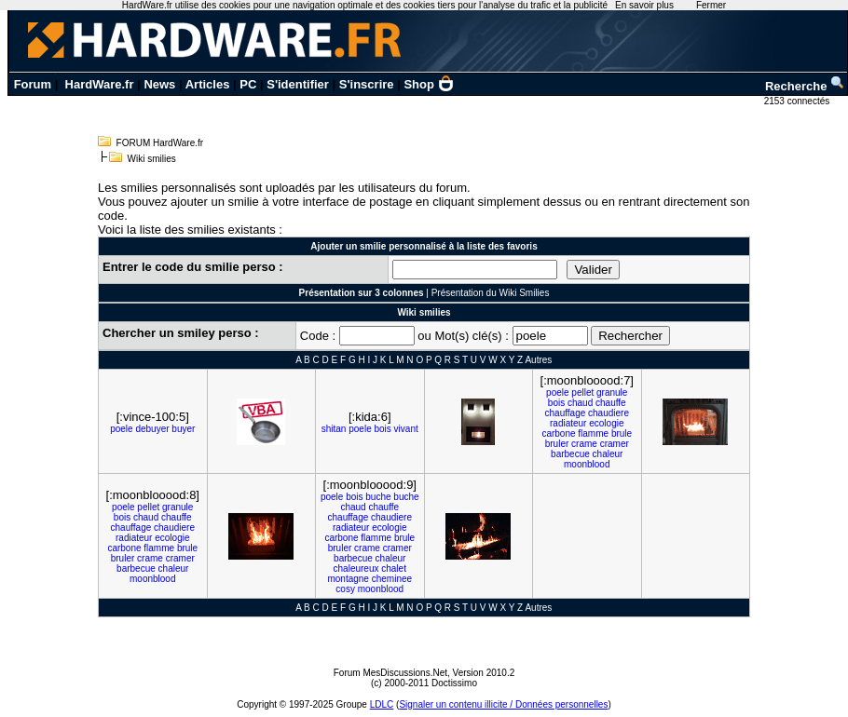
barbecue (570, 454)
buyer (183, 429)
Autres (538, 360)
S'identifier (298, 84)
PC (247, 84)
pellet (582, 392)
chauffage (565, 413)
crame (584, 444)
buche (377, 497)
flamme (593, 433)
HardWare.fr (99, 84)
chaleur (608, 454)
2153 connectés (798, 101)
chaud (580, 403)
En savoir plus (644, 5)
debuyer (152, 429)
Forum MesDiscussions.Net (390, 673)
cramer (614, 444)
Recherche (805, 86)
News (159, 84)
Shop (428, 84)
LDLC (382, 704)
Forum (32, 84)
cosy (345, 589)
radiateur (568, 423)
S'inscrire (366, 84)
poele (121, 429)
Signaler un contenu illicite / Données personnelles (503, 704)
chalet (393, 568)
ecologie (606, 423)
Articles (207, 84)
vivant (406, 429)
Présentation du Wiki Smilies (490, 293)
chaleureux (356, 568)
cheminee (392, 579)
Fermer (711, 5)
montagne (347, 579)
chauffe (610, 403)
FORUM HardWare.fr (160, 143)
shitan (334, 429)
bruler (557, 444)
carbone (558, 433)
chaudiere (608, 413)
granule (611, 392)
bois (382, 429)
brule (621, 433)
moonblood (586, 464)
